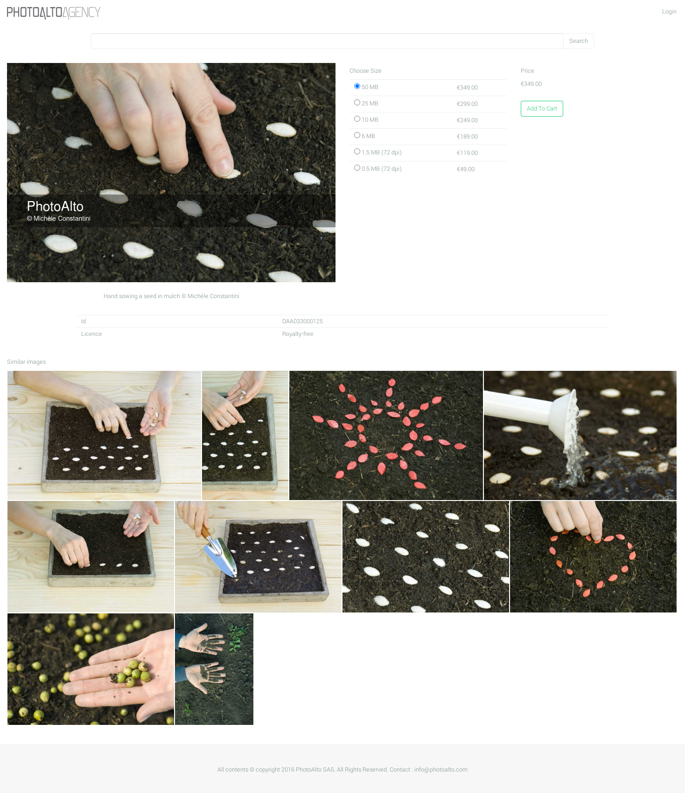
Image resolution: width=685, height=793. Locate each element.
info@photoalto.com (441, 769)
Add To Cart (542, 108)
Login (669, 11)
